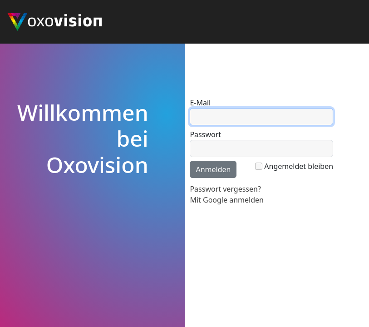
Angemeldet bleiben (298, 166)
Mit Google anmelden (226, 200)
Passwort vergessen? (225, 189)
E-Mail (200, 103)
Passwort (205, 134)
